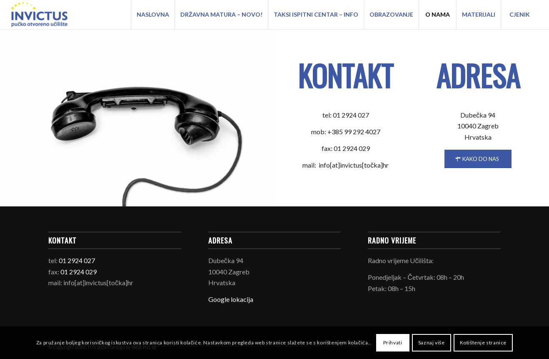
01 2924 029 (78, 272)
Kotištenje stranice (483, 342)
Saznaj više (431, 342)
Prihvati (392, 342)
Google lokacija (230, 299)
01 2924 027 (77, 260)
